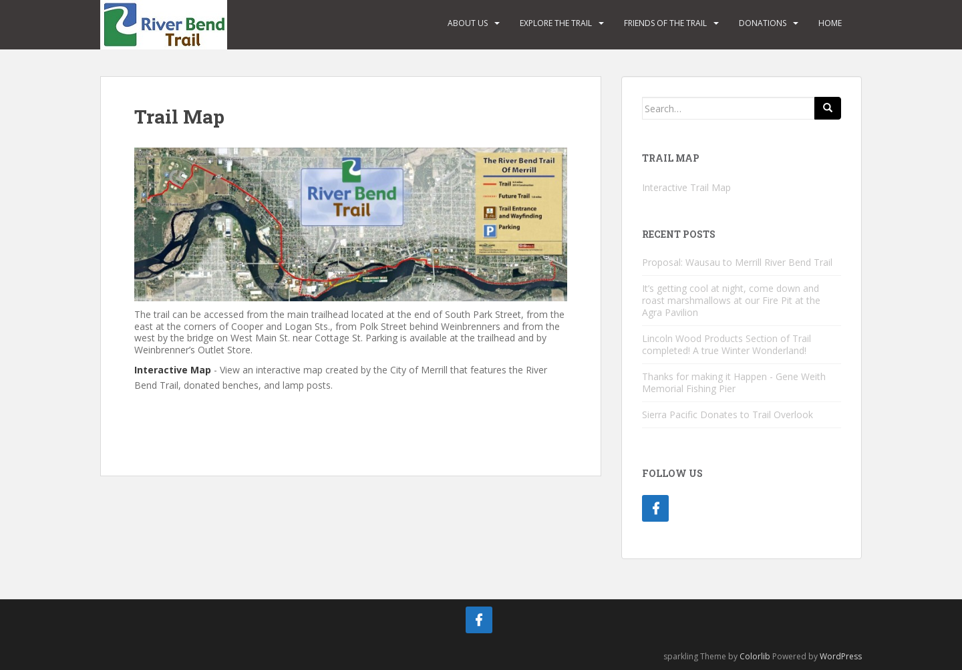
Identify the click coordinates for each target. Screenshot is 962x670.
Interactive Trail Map (686, 187)
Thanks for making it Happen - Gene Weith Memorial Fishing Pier (734, 382)
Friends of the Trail (665, 23)
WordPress (841, 656)
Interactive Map (172, 369)
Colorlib (755, 656)
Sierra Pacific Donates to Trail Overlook (727, 414)
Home (830, 23)
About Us (468, 23)
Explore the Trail (556, 23)
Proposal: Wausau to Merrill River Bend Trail (737, 262)
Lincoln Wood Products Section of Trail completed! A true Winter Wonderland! (726, 344)
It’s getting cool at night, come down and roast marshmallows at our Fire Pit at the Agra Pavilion (731, 300)
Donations (762, 23)
